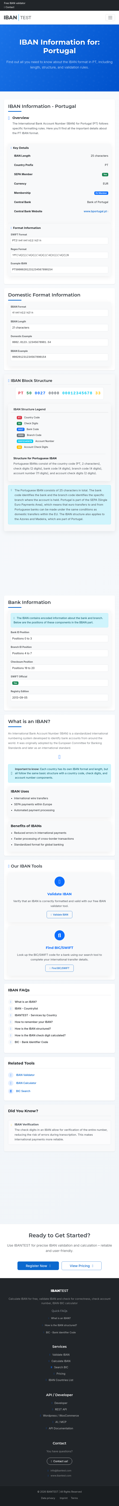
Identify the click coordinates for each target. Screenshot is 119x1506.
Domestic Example (21, 336)
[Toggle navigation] (110, 17)
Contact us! (59, 1461)
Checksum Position (22, 661)
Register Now (38, 1269)
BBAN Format (18, 306)
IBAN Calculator (26, 1083)
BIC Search (23, 1091)
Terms (74, 1498)
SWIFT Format (19, 234)
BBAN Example (19, 351)
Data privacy (48, 1498)
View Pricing (81, 1269)
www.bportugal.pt (96, 211)
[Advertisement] (59, 563)
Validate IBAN (59, 914)
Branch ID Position (21, 647)
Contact (9, 7)
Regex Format (19, 249)
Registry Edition (20, 691)
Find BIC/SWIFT (59, 968)
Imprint (63, 1498)
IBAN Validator (25, 1075)
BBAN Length (18, 321)
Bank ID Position (20, 632)
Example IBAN (19, 263)
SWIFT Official (19, 676)
